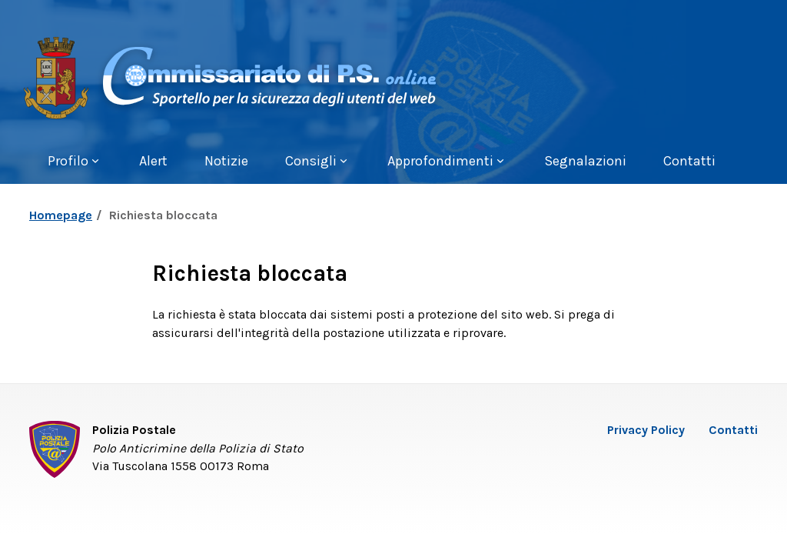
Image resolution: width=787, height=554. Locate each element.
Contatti (733, 429)
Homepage (60, 215)
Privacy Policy (646, 429)
